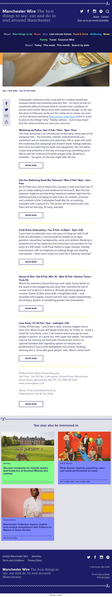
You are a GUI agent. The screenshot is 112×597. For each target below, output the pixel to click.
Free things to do (22, 34)
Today (38, 45)
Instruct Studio (103, 574)
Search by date (80, 45)
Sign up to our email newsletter (93, 20)
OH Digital (105, 577)
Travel (52, 39)
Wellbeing (96, 34)
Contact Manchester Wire (15, 556)
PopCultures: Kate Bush (62, 116)
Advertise (36, 556)
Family (44, 39)
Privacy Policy (35, 560)
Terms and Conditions (13, 560)
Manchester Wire (19, 11)
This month (63, 45)
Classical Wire (66, 39)
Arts (45, 34)
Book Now (31, 165)
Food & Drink (80, 34)
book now (31, 404)
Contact (105, 16)
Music (37, 34)
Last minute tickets (60, 34)
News (106, 34)
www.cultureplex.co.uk (31, 383)
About (96, 16)
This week (49, 45)
